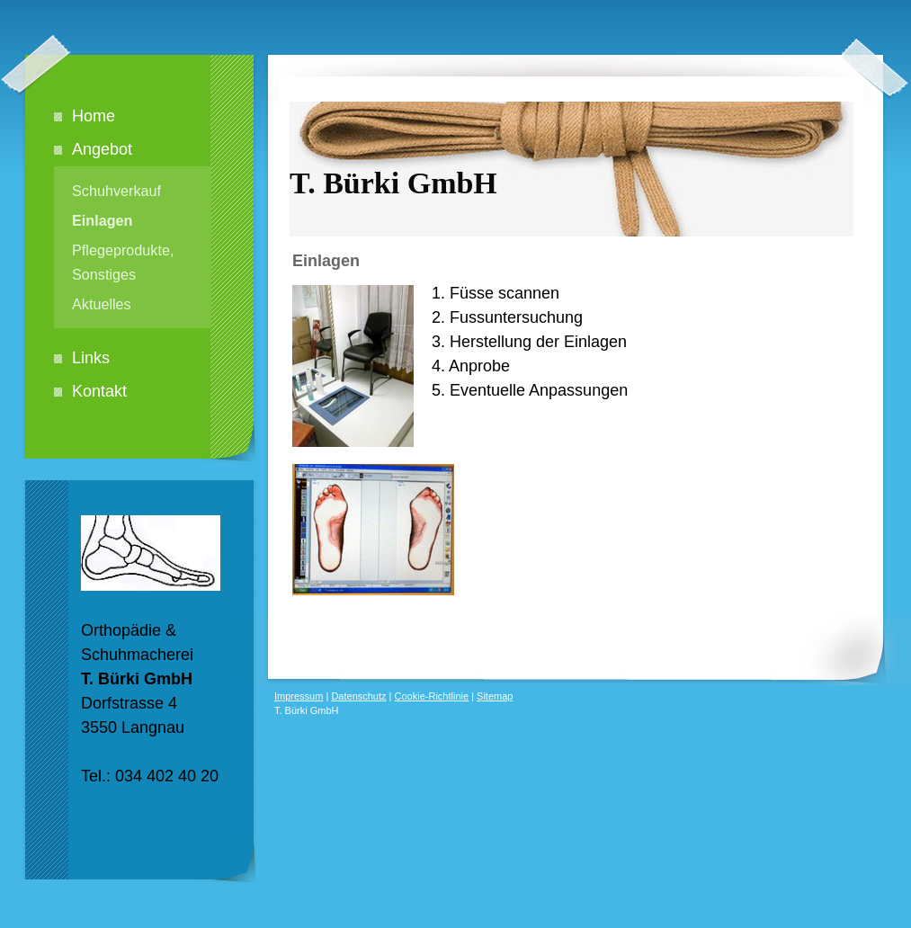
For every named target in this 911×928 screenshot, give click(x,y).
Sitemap (495, 696)
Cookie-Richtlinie (432, 696)
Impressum (298, 696)
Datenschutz (358, 696)
